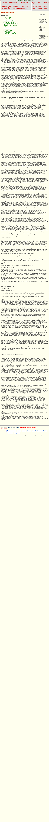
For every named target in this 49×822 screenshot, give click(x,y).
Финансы (45, 8)
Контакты (24, 0)
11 (35, 430)
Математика (28, 4)
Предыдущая (10, 430)
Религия (39, 6)
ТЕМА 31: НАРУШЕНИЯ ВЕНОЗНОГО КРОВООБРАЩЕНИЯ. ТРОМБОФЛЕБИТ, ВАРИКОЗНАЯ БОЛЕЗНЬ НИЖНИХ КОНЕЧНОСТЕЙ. (10, 30)
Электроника (28, 9)
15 (45, 430)
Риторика (45, 6)
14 (43, 430)
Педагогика (15, 6)
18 (12, 433)
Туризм (27, 8)
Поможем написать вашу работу (25, 427)
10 (32, 430)
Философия (40, 8)
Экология (15, 9)
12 (37, 430)
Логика (21, 4)
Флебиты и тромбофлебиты (8, 35)
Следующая (17, 433)
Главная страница (18, 0)
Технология (22, 8)
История (3, 4)
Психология (34, 6)
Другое (39, 2)
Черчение (10, 9)
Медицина (34, 4)
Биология (15, 2)
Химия (3, 9)
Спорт (9, 8)
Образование (4, 6)
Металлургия (40, 4)
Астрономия (10, 2)
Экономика (22, 9)
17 (9, 433)
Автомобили (4, 2)
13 (40, 430)
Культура (9, 4)
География (22, 2)
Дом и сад (28, 2)
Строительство (16, 8)
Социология (4, 8)
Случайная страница (31, 0)
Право (27, 6)
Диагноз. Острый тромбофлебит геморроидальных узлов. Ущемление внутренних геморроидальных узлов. (9, 20)
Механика (46, 4)
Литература (15, 4)
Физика (33, 8)
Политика (22, 6)
